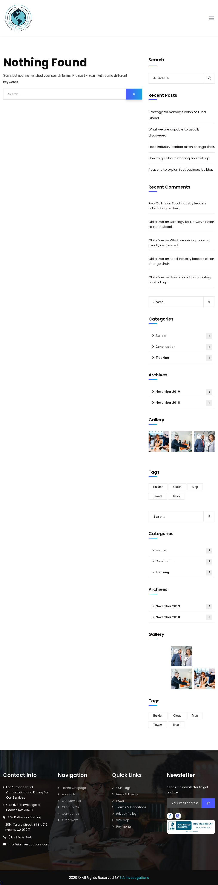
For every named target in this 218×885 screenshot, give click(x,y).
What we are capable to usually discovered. (174, 132)
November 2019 (184, 392)
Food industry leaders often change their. (182, 146)
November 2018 (184, 403)
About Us (68, 794)
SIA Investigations (134, 877)
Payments (124, 826)
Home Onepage (74, 788)
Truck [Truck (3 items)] (176, 496)
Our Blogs (123, 788)
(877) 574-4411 (20, 837)
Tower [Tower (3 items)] (157, 496)
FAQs (120, 801)
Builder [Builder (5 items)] (158, 487)
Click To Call (71, 807)
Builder (184, 336)
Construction (184, 347)
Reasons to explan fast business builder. (181, 169)
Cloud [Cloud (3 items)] (177, 487)
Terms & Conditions (131, 807)
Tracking (184, 358)
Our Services (71, 801)
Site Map (122, 820)
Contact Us (70, 813)
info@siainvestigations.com (28, 844)
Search (156, 60)
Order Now (70, 820)
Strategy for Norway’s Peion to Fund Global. (177, 115)
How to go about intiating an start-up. (179, 158)
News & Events (127, 794)
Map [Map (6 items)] (195, 487)
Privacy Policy (126, 813)
